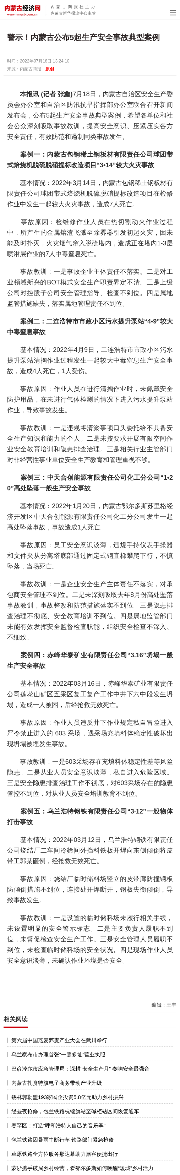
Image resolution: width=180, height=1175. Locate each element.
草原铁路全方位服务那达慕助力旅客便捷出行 (64, 1154)
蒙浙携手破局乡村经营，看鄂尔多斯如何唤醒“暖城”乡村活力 (82, 1168)
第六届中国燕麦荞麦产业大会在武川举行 (59, 1040)
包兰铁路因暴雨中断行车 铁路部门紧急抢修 (62, 1140)
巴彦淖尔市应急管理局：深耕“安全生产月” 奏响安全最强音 (80, 1069)
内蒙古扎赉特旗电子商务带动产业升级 (56, 1083)
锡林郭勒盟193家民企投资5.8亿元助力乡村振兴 (67, 1097)
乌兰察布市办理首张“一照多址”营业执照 (58, 1054)
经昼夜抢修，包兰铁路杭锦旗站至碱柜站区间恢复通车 (75, 1111)
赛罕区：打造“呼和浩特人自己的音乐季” (58, 1125)
